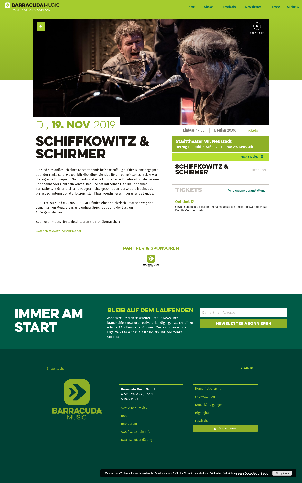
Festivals (229, 7)
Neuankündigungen (208, 405)
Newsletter (253, 7)
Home (190, 7)
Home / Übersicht (208, 388)
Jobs (124, 416)
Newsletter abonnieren (243, 324)
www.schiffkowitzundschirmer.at (58, 231)
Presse (275, 7)
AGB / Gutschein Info (135, 432)
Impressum (129, 424)
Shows (208, 7)
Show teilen (257, 33)
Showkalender (205, 396)
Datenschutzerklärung (136, 440)
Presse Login (227, 428)
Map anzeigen (250, 156)
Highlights (202, 413)
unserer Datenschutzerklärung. (252, 473)
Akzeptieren (282, 473)
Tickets (252, 130)
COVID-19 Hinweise (134, 407)
